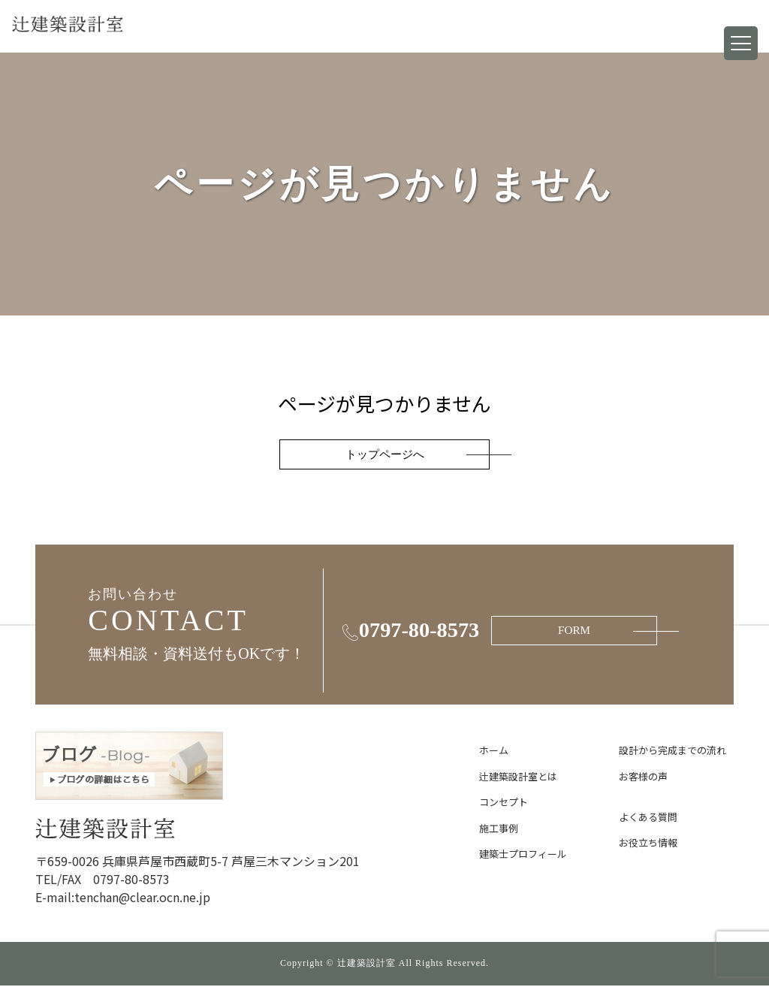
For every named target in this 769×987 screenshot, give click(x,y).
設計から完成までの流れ (672, 752)
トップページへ (384, 454)
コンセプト (503, 804)
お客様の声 (643, 778)
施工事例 (498, 829)
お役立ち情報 (648, 845)
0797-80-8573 (409, 632)
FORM (603, 632)
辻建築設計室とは (518, 778)
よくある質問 (648, 818)
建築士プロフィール (523, 856)
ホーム (493, 752)
